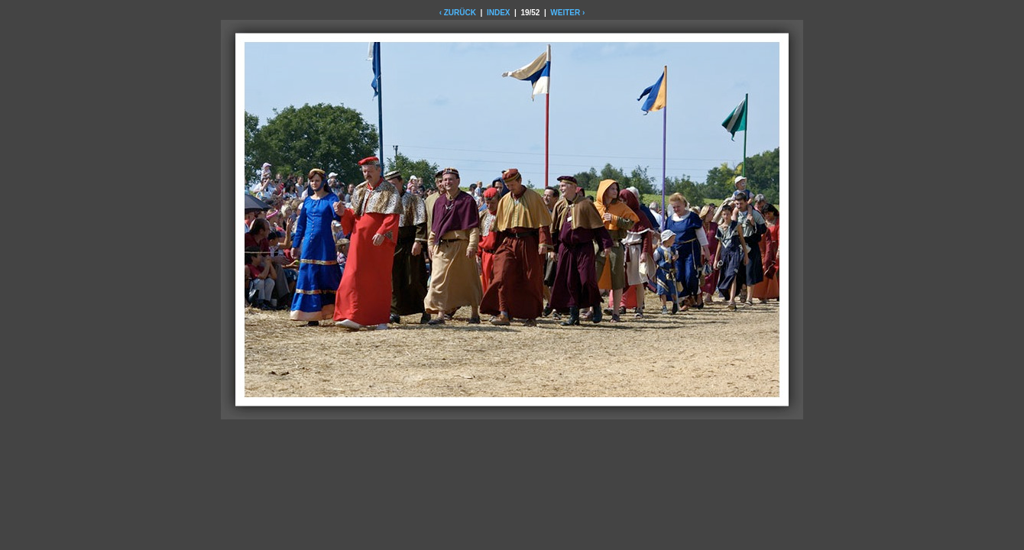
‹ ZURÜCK (457, 12)
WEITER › (567, 12)
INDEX (498, 12)
